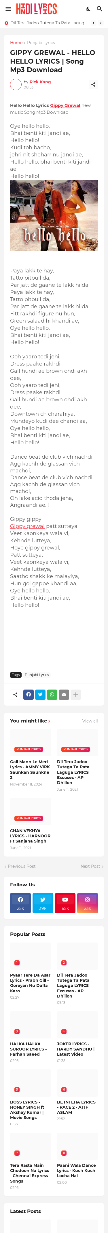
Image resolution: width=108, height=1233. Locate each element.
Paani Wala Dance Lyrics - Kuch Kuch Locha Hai (76, 1170)
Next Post (90, 866)
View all (90, 721)
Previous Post (22, 866)
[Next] (101, 23)
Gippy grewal (27, 526)
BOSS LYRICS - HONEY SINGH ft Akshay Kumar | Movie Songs (27, 1110)
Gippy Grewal (65, 105)
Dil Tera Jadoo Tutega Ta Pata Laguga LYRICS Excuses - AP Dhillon (49, 22)
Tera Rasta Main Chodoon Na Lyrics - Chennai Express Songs (29, 1173)
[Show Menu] (8, 9)
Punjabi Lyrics (41, 43)
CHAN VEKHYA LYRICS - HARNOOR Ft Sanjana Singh (30, 836)
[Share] (93, 84)
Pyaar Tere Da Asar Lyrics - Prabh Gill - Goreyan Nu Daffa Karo (30, 983)
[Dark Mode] (88, 9)
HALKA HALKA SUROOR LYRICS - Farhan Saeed (28, 1049)
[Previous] (93, 23)
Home (16, 43)
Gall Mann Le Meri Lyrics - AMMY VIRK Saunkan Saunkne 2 (30, 769)
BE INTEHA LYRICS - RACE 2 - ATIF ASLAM (76, 1107)
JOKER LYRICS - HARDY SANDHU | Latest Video (75, 1049)
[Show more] (76, 695)
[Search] (100, 9)
